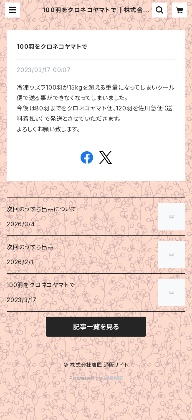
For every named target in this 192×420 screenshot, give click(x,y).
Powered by (96, 378)
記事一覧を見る (96, 326)
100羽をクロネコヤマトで (52, 46)
